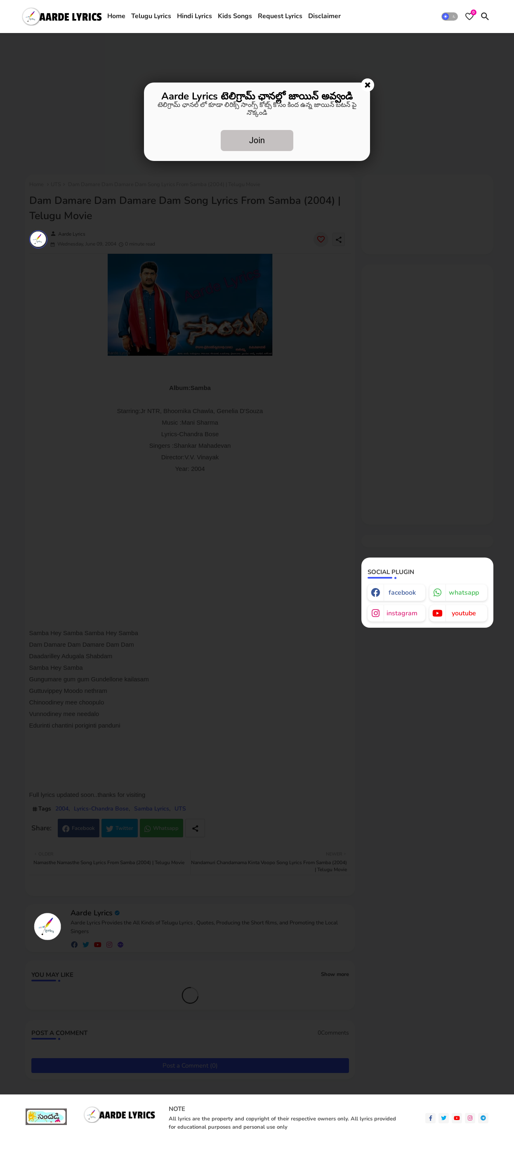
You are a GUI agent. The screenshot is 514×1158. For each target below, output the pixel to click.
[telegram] (483, 1118)
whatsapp (464, 592)
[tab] (116, 16)
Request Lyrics (280, 16)
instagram (402, 613)
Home (116, 16)
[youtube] (457, 1118)
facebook (402, 592)
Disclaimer (324, 16)
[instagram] (470, 1118)
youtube (464, 613)
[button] (449, 16)
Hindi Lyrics (194, 16)
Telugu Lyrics (151, 16)
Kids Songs (235, 16)
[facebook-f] (430, 1118)
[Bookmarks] (469, 16)
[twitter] (444, 1118)
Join (257, 140)
